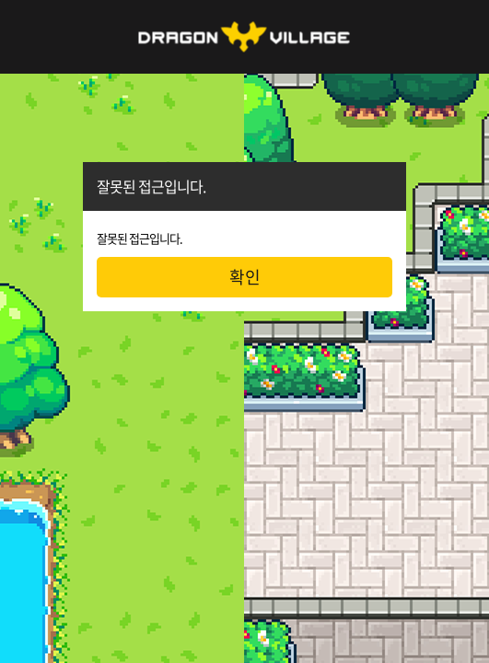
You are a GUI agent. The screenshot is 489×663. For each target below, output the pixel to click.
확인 (245, 276)
